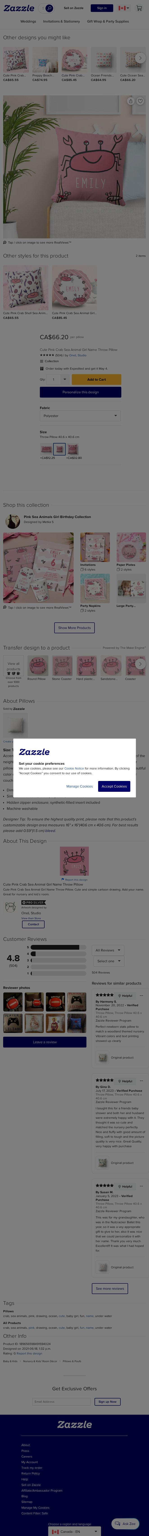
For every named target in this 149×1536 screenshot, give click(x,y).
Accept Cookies (114, 786)
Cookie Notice (74, 768)
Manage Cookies (79, 786)
